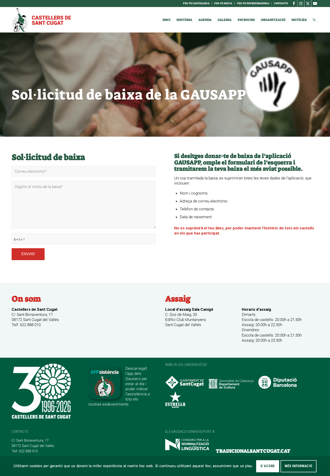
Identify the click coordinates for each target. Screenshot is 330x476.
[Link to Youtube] (314, 3)
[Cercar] (314, 19)
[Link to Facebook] (294, 3)
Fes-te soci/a (223, 3)
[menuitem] (196, 3)
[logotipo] (41, 19)
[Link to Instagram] (300, 3)
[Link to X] (307, 3)
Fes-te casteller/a (196, 3)
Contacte (281, 3)
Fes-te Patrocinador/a (253, 3)
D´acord (268, 466)
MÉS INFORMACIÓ (298, 466)
